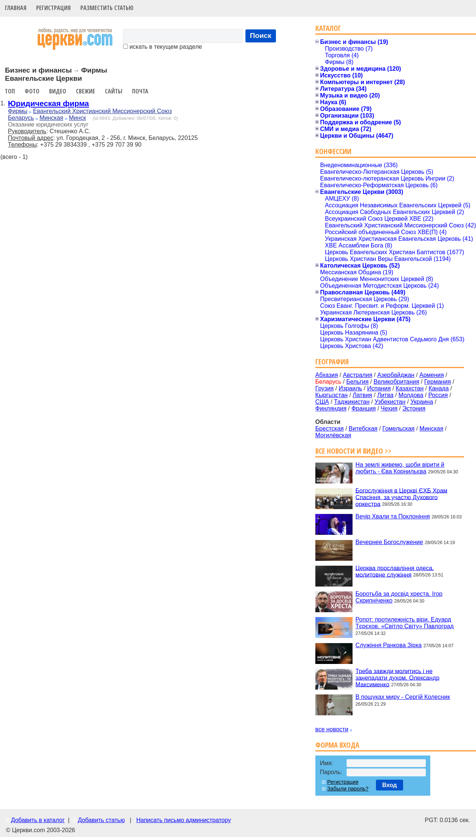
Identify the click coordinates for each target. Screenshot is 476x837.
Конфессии (333, 151)
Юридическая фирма (48, 103)
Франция (363, 408)
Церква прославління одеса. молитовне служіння (395, 571)
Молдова (410, 395)
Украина (422, 402)
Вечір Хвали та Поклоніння (393, 516)
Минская (51, 118)
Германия (437, 381)
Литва (385, 395)
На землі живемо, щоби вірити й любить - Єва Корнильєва (400, 468)
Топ (10, 91)
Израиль (350, 388)
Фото (32, 91)
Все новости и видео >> (353, 451)
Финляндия (331, 408)
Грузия (324, 388)
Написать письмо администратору (183, 820)
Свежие (85, 91)
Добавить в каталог (37, 820)
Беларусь (21, 118)
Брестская (329, 428)
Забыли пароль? (348, 789)
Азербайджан (395, 375)
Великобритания (396, 381)
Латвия (362, 395)
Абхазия (326, 375)
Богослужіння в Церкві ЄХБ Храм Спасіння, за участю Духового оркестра (401, 497)
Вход (389, 785)
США (322, 402)
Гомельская (398, 428)
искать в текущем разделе (162, 47)
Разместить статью (107, 8)
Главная (15, 8)
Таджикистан (352, 402)
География (332, 362)
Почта (140, 91)
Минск (77, 118)
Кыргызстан (331, 395)
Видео (57, 91)
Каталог (328, 28)
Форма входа (337, 745)
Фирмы (18, 111)
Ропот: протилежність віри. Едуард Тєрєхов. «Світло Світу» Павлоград (405, 622)
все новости (331, 729)
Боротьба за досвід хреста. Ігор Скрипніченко (399, 597)
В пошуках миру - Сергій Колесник (403, 697)
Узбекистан (389, 402)
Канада (438, 388)
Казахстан (410, 388)
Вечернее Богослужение (389, 542)
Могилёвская (333, 435)
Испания (379, 388)
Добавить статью (101, 820)
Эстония (413, 408)
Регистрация (53, 8)
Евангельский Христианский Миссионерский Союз (102, 111)
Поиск (260, 35)
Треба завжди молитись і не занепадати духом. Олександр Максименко (398, 677)
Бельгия (357, 381)
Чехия (389, 408)
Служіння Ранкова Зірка (389, 645)
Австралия (357, 375)
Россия (438, 395)
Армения (431, 375)
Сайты (113, 91)
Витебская (363, 428)
